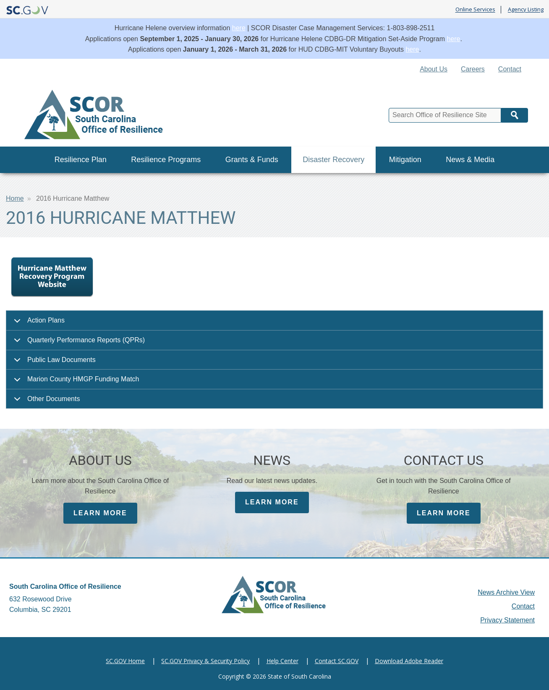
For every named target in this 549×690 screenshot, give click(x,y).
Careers (473, 69)
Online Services (475, 9)
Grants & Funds (251, 159)
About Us (433, 69)
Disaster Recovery (333, 159)
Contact (509, 69)
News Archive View (506, 592)
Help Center (282, 661)
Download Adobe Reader (409, 661)
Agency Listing (526, 9)
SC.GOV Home (125, 661)
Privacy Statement (507, 620)
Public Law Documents (53, 363)
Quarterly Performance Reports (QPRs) (78, 343)
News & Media (470, 159)
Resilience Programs (166, 159)
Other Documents (45, 402)
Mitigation (405, 159)
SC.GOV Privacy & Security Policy (205, 661)
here (239, 27)
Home (15, 198)
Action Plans (38, 324)
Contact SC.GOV (336, 661)
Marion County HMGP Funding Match (75, 382)
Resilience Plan (81, 159)
